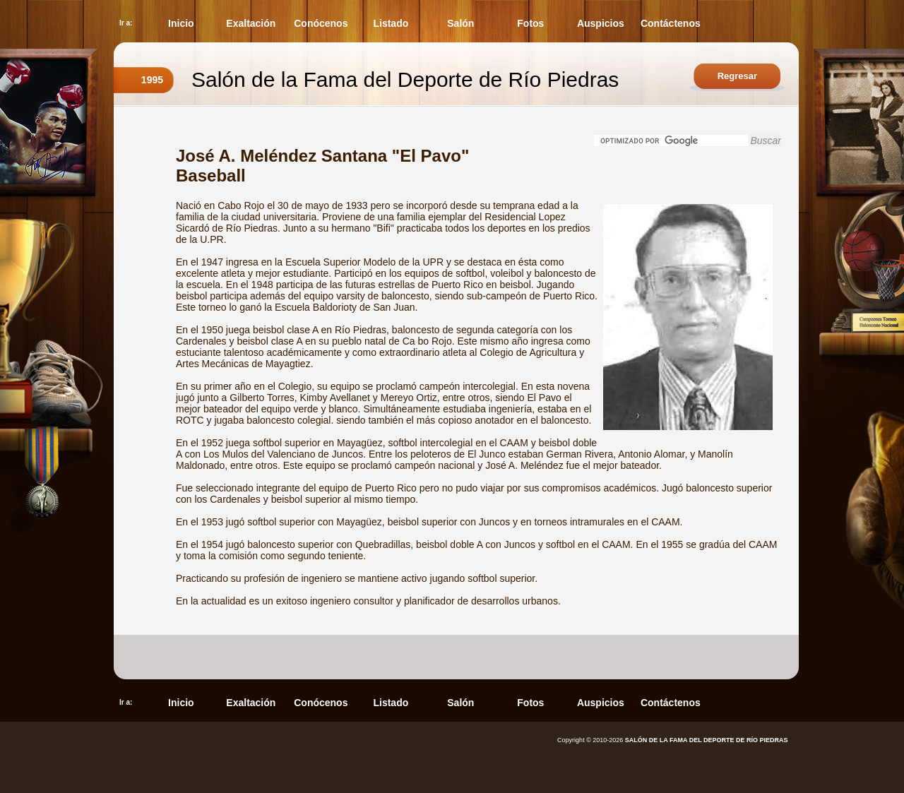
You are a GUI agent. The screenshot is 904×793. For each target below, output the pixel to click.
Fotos (530, 23)
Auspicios (600, 23)
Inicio (181, 23)
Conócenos (320, 23)
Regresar (737, 76)
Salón (460, 23)
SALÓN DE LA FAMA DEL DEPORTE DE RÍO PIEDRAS (706, 740)
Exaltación (250, 23)
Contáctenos (671, 23)
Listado (390, 23)
